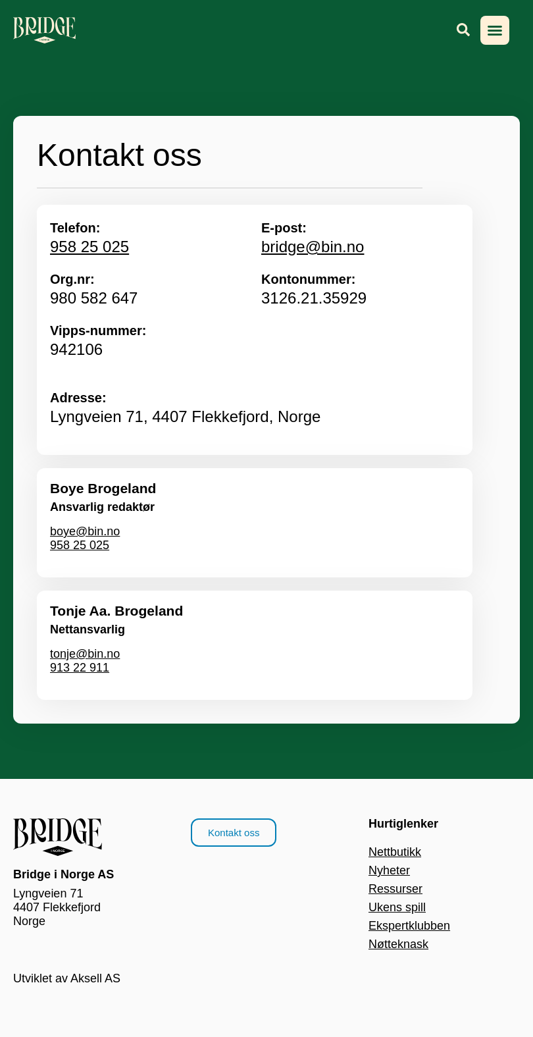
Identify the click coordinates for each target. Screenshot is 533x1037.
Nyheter (389, 870)
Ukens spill (397, 907)
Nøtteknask (398, 944)
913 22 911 (79, 667)
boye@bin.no (85, 531)
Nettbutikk (394, 852)
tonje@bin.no (85, 653)
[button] (494, 30)
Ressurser (395, 888)
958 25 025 (89, 246)
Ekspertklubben (409, 925)
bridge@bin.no (312, 246)
